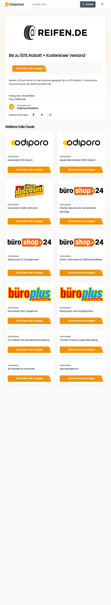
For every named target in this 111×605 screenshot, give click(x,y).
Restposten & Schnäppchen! (23, 259)
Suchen (87, 4)
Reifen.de (20, 99)
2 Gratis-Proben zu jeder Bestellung (79, 340)
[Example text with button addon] (55, 4)
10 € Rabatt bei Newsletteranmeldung (28, 340)
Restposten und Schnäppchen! (76, 311)
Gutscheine (28, 95)
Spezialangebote (69, 368)
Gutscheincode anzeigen (29, 68)
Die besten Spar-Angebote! (23, 311)
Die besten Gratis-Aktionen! (23, 208)
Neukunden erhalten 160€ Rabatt (77, 160)
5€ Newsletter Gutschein (21, 368)
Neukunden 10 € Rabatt (20, 160)
